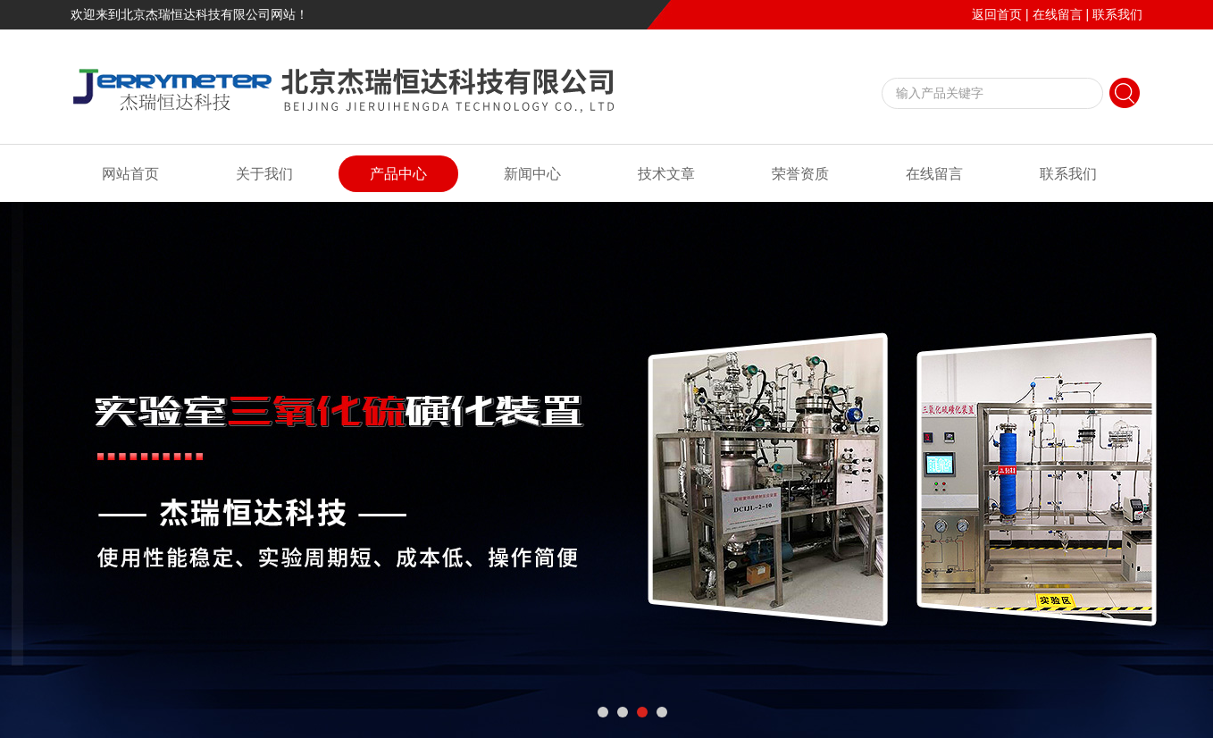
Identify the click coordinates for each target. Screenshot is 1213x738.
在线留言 (1058, 14)
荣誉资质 (800, 173)
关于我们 (264, 173)
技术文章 (666, 173)
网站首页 (130, 173)
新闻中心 (532, 173)
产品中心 (398, 173)
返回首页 (997, 14)
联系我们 (1117, 14)
